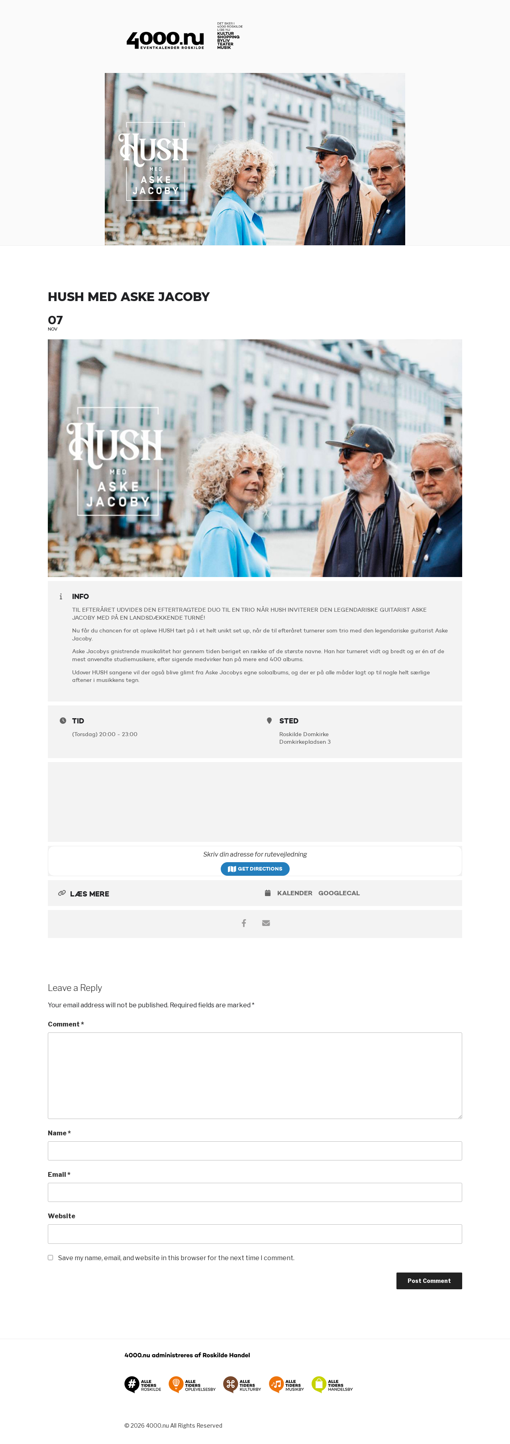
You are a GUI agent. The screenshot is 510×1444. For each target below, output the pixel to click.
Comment (66, 1024)
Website (61, 1216)
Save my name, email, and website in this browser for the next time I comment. (176, 1258)
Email (59, 1174)
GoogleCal (339, 893)
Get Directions (255, 869)
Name (59, 1133)
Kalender (294, 893)
